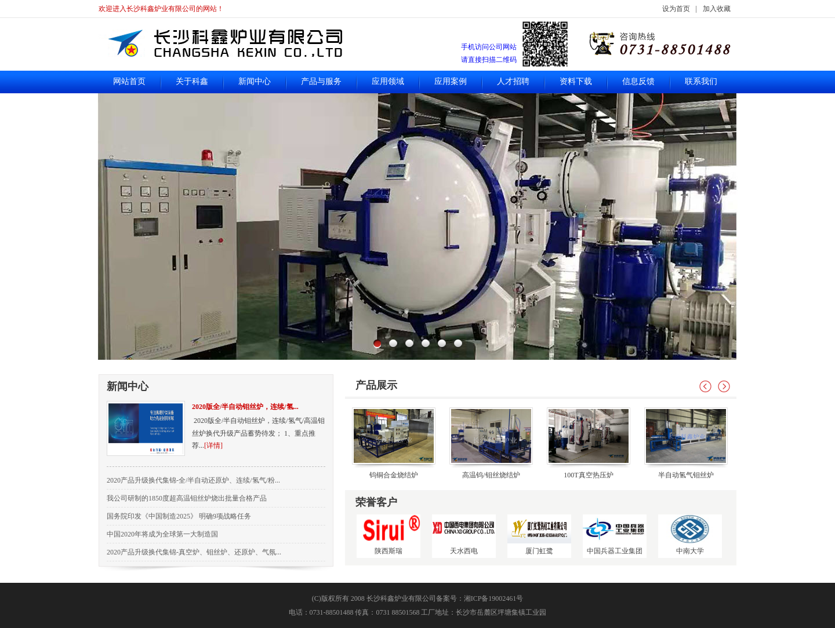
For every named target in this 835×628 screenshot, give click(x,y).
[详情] (213, 445)
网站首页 (129, 81)
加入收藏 (717, 9)
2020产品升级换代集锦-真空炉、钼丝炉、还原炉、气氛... (194, 552)
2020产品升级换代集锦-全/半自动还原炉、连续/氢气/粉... (193, 480)
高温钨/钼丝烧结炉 (491, 475)
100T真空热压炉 (588, 475)
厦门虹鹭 (539, 534)
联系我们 (701, 81)
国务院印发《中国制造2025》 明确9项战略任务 (179, 516)
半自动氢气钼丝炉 (686, 475)
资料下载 (576, 81)
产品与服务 (321, 81)
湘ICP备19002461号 (494, 598)
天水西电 (464, 534)
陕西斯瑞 (388, 534)
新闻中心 (254, 81)
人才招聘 (513, 81)
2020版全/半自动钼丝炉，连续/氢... (245, 407)
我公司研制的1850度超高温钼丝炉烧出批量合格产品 (187, 498)
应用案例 (450, 81)
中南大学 (690, 534)
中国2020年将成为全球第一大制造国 (162, 534)
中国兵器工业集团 (615, 534)
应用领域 (388, 81)
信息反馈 (638, 81)
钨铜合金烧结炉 (393, 475)
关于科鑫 (192, 81)
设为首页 (676, 9)
